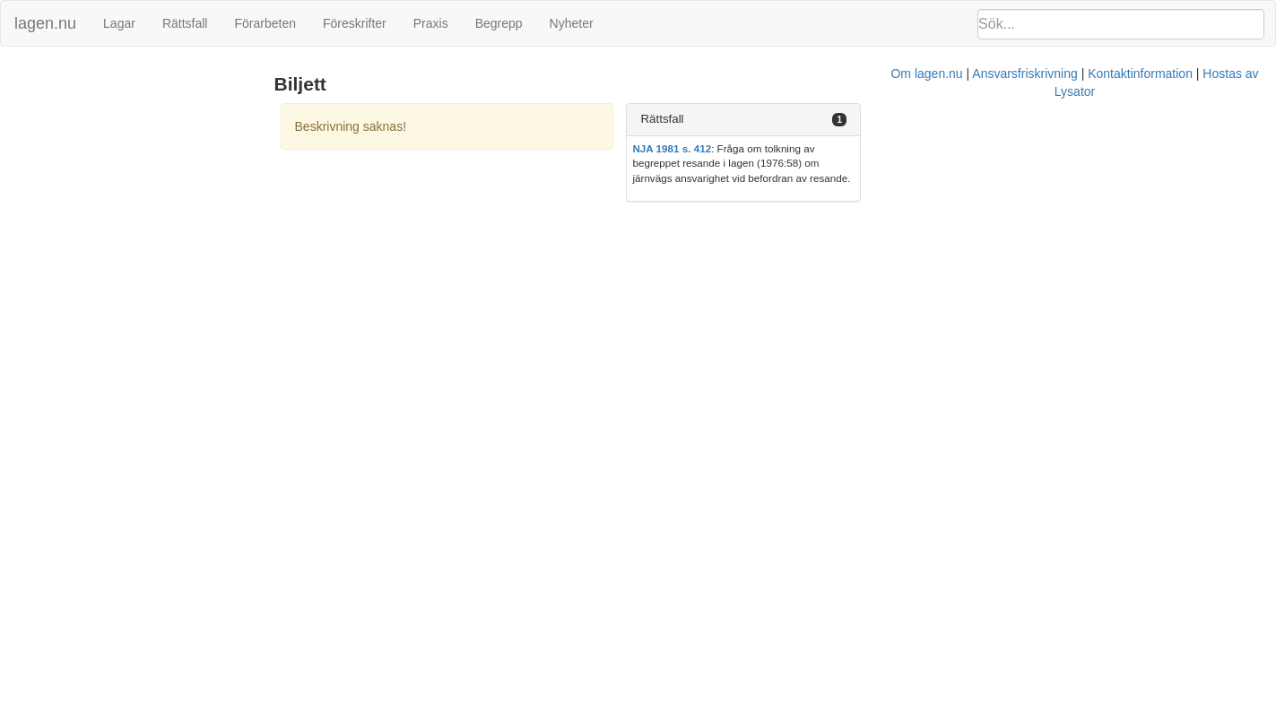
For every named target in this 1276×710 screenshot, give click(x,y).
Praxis (430, 23)
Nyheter (572, 23)
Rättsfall (185, 23)
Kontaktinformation (840, 213)
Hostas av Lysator (954, 213)
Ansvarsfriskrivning (725, 213)
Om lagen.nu (628, 213)
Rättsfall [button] (918, 119)
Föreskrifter (354, 23)
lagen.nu (45, 23)
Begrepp (499, 23)
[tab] (1073, 119)
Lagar (119, 23)
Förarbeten (264, 23)
